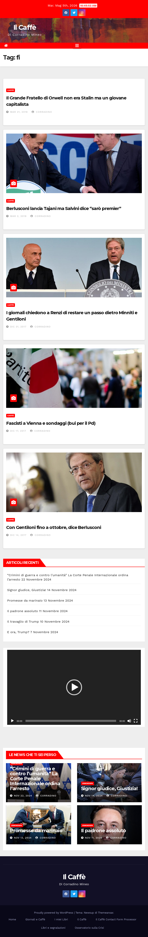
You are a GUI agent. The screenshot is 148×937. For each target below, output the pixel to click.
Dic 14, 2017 (18, 535)
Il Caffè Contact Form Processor (116, 919)
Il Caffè (24, 27)
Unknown (16, 763)
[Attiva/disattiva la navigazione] (77, 46)
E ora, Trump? (18, 632)
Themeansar (105, 912)
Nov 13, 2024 (23, 837)
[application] (74, 687)
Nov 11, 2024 (93, 837)
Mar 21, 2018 (19, 112)
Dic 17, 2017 (18, 430)
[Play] (12, 721)
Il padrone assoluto (22, 611)
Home (12, 919)
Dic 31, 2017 (18, 326)
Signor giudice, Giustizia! (26, 590)
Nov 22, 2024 (23, 795)
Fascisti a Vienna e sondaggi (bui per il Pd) (50, 423)
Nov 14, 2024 (94, 795)
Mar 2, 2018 (18, 216)
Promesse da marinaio (25, 600)
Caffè (10, 90)
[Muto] (129, 721)
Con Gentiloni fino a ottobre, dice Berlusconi (53, 527)
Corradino (42, 112)
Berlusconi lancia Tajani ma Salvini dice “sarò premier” (63, 208)
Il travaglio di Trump (23, 621)
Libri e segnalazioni (53, 927)
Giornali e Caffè (35, 919)
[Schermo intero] (136, 721)
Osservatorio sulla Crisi (89, 927)
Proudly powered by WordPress (54, 912)
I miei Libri (61, 919)
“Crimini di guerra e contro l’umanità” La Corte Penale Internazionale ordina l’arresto (35, 778)
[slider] (70, 721)
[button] (74, 687)
